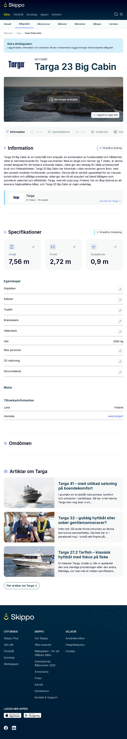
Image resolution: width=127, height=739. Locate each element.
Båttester (62, 24)
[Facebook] (6, 728)
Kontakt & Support (46, 697)
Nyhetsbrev (42, 691)
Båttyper (97, 24)
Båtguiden (24, 23)
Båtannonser (43, 24)
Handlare (113, 24)
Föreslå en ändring (110, 148)
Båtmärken (80, 24)
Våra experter (43, 644)
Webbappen (11, 664)
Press (38, 678)
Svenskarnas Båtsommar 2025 (45, 663)
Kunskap (32, 14)
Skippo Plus (11, 638)
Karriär (39, 684)
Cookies (70, 651)
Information (15, 131)
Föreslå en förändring (109, 232)
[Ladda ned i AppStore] (12, 715)
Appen (44, 14)
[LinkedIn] (14, 728)
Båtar (7, 14)
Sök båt (8, 644)
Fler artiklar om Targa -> (22, 585)
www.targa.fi (115, 416)
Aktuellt (7, 24)
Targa (18, 33)
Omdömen (99, 131)
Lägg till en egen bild (105, 115)
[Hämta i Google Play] (32, 715)
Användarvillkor (75, 638)
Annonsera (41, 671)
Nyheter (56, 14)
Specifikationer (59, 131)
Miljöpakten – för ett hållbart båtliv (47, 653)
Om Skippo (41, 638)
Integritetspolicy (75, 644)
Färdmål (18, 14)
